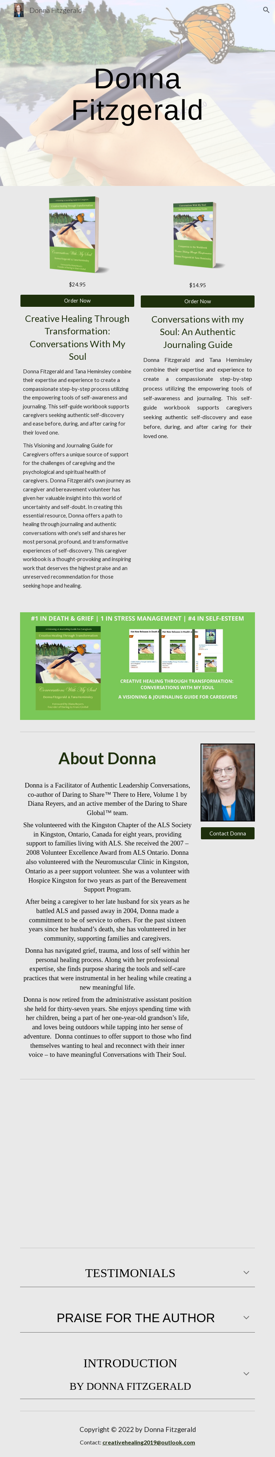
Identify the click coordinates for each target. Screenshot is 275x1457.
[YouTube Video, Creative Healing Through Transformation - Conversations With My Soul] (197, 1204)
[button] (266, 10)
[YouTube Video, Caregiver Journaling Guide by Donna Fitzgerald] (197, 1122)
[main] (137, 93)
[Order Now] (77, 301)
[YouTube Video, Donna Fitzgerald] (77, 1204)
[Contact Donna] (227, 833)
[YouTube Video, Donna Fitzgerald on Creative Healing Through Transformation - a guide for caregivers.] (77, 1122)
